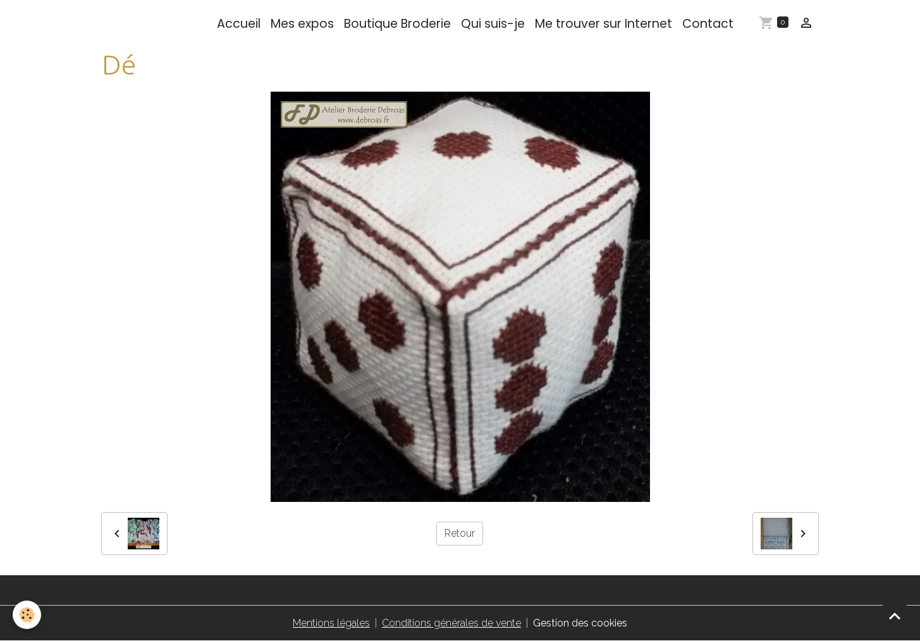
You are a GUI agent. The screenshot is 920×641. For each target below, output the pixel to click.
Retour (460, 533)
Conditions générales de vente (451, 623)
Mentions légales (331, 623)
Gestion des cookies (580, 623)
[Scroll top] (895, 616)
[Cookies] (27, 615)
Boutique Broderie (397, 23)
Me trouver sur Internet (603, 23)
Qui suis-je (493, 23)
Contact (707, 23)
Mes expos (302, 23)
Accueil (239, 23)
